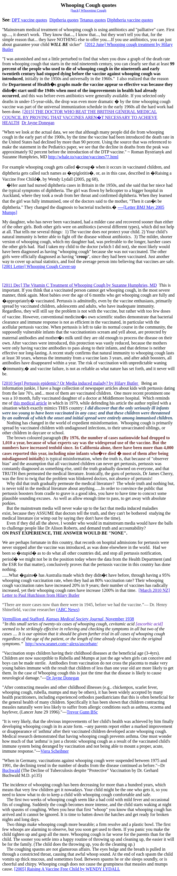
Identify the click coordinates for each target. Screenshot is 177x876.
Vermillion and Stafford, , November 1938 (68, 619)
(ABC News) (67, 609)
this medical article (30, 403)
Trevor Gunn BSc (82, 712)
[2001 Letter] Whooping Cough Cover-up (39, 266)
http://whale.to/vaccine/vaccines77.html (83, 156)
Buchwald (11, 770)
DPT (29, 20)
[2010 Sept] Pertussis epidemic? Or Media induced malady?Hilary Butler (70, 383)
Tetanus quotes (93, 20)
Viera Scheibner (54, 751)
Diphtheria (130, 20)
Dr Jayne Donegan (38, 122)
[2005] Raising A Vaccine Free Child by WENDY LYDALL (67, 869)
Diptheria (63, 20)
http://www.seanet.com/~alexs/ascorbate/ (61, 643)
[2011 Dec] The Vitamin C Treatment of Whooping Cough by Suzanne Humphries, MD (79, 285)
